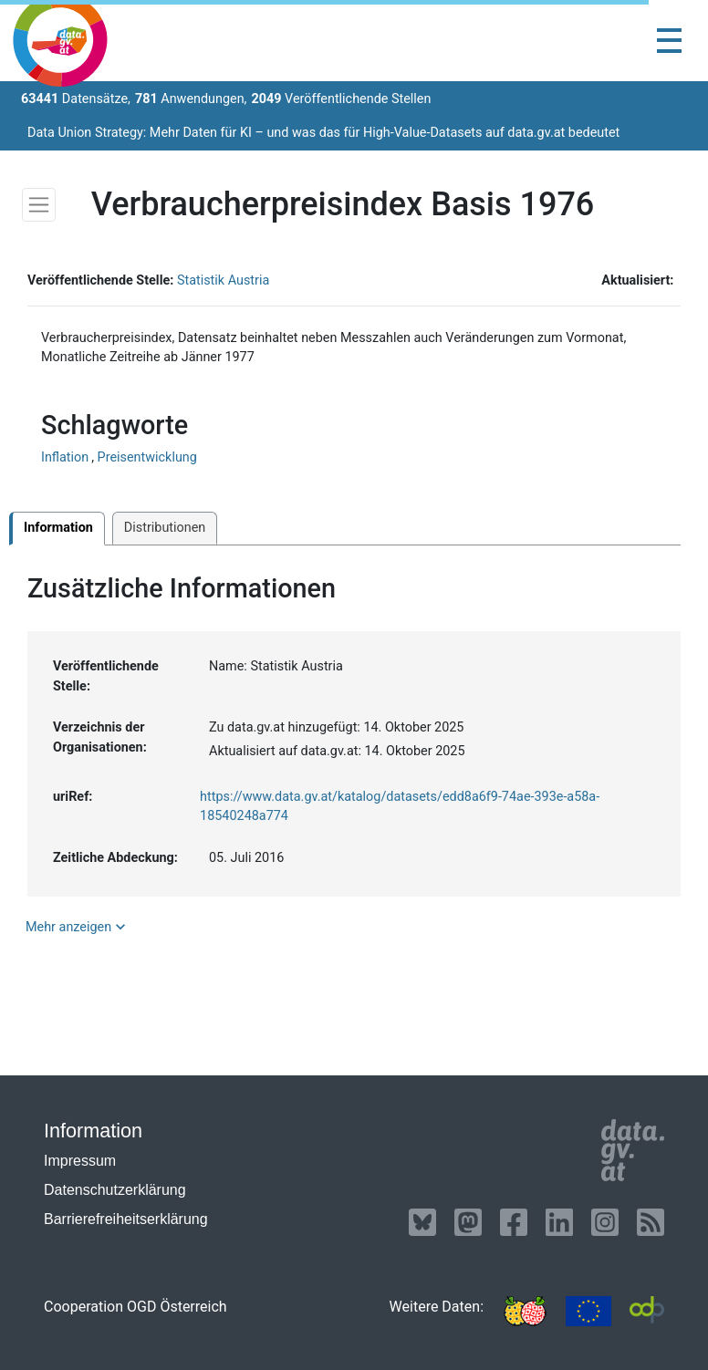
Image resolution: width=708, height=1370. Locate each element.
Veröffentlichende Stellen (341, 99)
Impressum (80, 1160)
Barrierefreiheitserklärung (126, 1219)
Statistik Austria (223, 280)
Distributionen (164, 527)
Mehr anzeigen (78, 927)
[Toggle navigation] (669, 40)
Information (58, 527)
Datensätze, (75, 99)
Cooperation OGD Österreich (135, 1306)
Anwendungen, (191, 99)
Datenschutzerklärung (115, 1190)
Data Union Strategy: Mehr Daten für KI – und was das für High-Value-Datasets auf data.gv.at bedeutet (323, 132)
